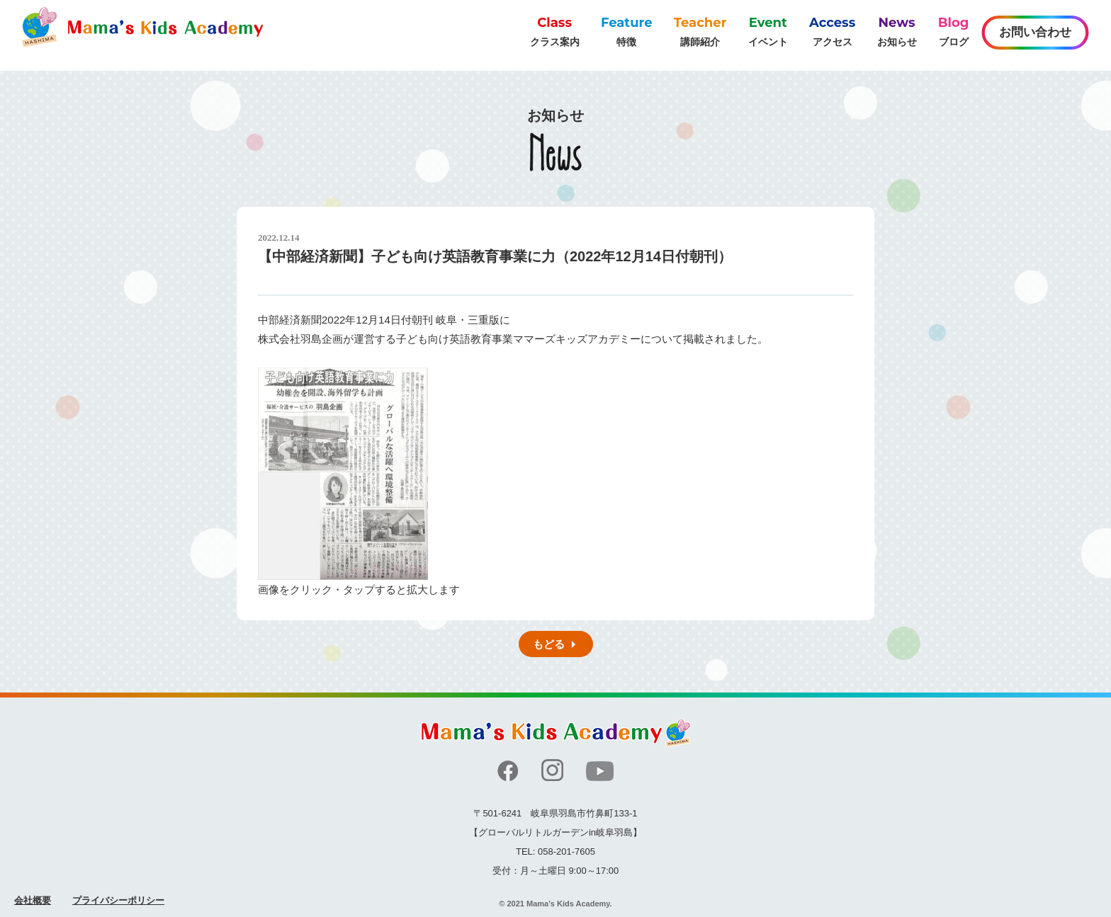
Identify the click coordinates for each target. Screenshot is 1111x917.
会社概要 (32, 900)
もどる (549, 644)
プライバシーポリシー (118, 900)
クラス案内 (555, 30)
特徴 (627, 30)
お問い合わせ (1035, 32)
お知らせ (897, 30)
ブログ (953, 30)
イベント (768, 30)
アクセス (832, 30)
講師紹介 (700, 30)
